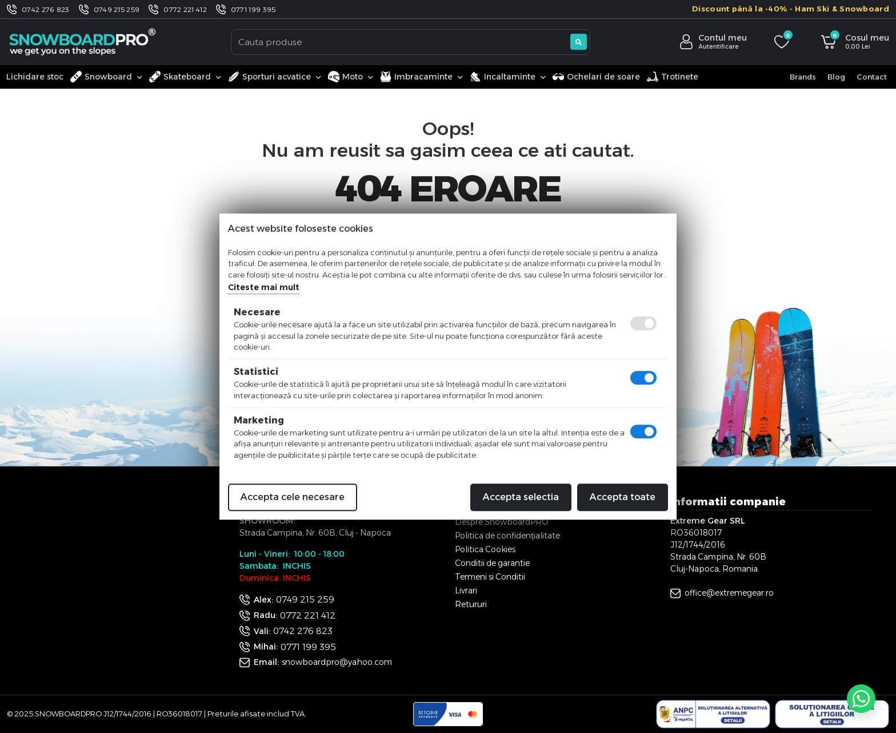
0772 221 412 (185, 9)
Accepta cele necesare (293, 497)
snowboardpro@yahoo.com (337, 662)
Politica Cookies (485, 549)
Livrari (466, 590)
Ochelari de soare (596, 76)
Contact (872, 76)
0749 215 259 (117, 9)
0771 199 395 (253, 9)
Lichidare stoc (34, 77)
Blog (836, 76)
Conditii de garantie (492, 563)
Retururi (471, 604)
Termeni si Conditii (490, 577)
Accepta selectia (521, 497)
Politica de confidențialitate (507, 535)
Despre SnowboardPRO (502, 522)
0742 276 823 (46, 9)
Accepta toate (622, 497)
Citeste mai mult (263, 287)
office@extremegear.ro (729, 593)
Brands (803, 76)
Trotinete (672, 76)
